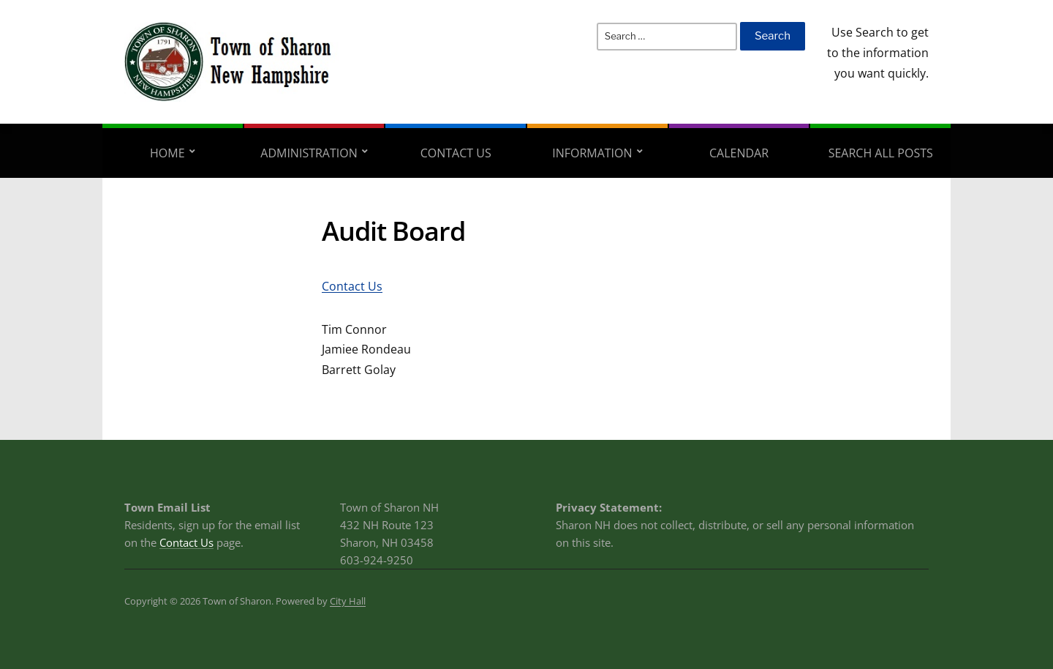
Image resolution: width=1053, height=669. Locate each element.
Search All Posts (881, 153)
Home (167, 153)
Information (592, 153)
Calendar (739, 153)
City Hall (348, 601)
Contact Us (455, 153)
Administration (308, 153)
